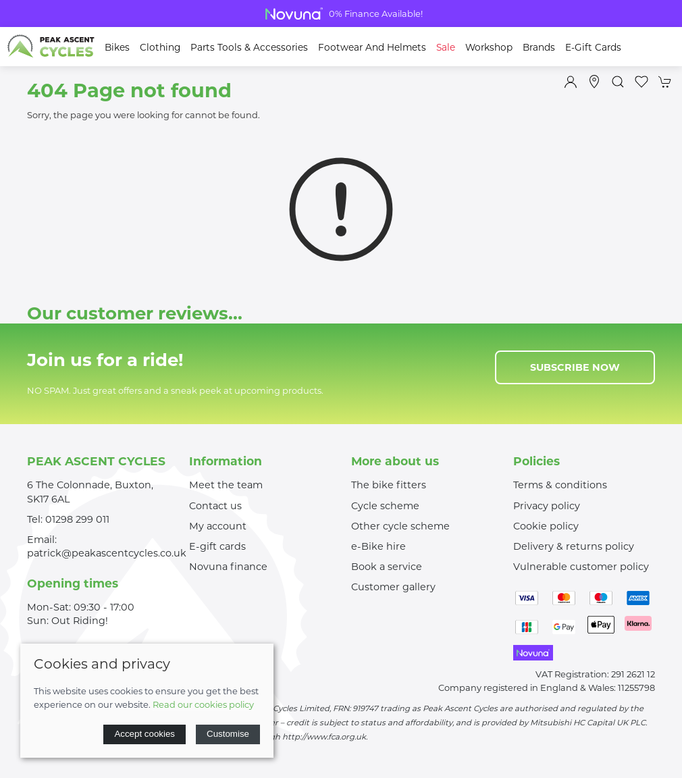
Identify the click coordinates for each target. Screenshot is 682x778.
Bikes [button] (117, 47)
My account (217, 526)
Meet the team (226, 485)
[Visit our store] (594, 82)
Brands (539, 47)
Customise (228, 734)
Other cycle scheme (400, 526)
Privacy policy (546, 506)
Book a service (386, 567)
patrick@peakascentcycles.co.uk (106, 553)
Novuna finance (228, 567)
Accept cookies (144, 734)
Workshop (489, 47)
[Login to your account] (570, 82)
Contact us (215, 506)
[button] (618, 82)
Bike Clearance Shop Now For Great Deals (341, 14)
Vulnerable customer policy (581, 567)
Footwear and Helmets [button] (372, 47)
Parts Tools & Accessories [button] (249, 47)
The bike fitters (388, 485)
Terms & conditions (560, 485)
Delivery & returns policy (573, 546)
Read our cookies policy (203, 704)
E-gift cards (217, 546)
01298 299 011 (77, 519)
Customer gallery (393, 587)
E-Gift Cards (593, 47)
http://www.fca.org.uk (324, 737)
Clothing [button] (160, 47)
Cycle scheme (385, 506)
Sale (445, 47)
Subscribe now (575, 367)
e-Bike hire (378, 546)
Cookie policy (546, 526)
